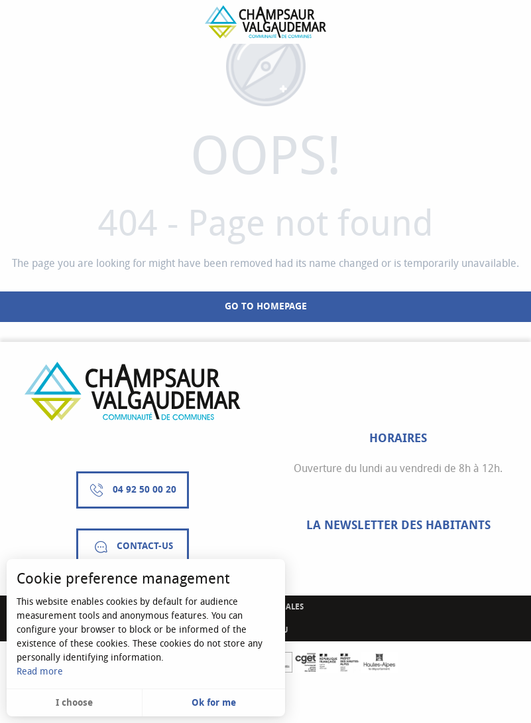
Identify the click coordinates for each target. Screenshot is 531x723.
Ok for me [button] (214, 702)
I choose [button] (74, 702)
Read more (40, 671)
